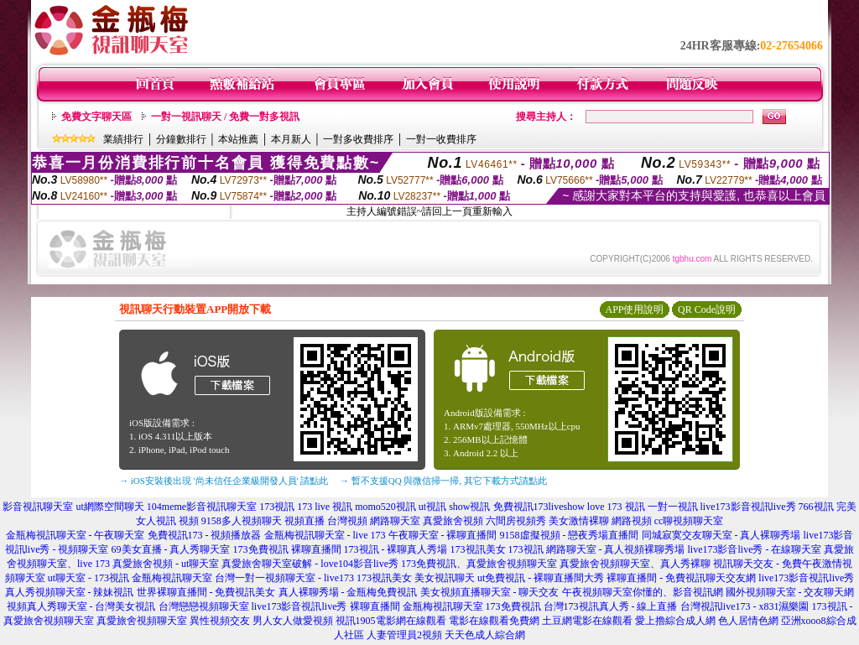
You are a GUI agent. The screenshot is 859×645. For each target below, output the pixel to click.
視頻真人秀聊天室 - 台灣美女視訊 (81, 606)
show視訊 (469, 506)
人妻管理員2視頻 (404, 635)
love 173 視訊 (616, 506)
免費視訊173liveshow (539, 506)
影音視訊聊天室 (38, 506)
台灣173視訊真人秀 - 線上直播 (611, 606)
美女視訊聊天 (444, 578)
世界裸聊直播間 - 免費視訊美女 (206, 592)
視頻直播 (304, 521)
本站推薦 (238, 139)
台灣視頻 (347, 521)
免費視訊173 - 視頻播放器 (205, 535)
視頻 (189, 521)
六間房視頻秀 (516, 521)
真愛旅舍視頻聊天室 (141, 621)
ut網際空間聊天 (109, 506)
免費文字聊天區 (96, 116)
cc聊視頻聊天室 (689, 521)
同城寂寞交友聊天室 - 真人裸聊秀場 (721, 535)
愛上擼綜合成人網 (675, 621)
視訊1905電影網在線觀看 (391, 621)
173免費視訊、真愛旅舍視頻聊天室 (479, 564)
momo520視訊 (385, 506)
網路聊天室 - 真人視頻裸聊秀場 (615, 549)
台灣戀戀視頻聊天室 (204, 606)
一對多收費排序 (358, 139)
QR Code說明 (707, 309)
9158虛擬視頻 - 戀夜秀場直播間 (569, 535)
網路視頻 (632, 521)
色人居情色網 (748, 621)
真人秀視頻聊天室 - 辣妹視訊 (69, 592)
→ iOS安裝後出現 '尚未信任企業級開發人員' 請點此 (223, 481)
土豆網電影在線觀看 (587, 621)
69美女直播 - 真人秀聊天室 (171, 549)
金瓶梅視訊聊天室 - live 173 (325, 535)
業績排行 (123, 139)
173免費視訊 (261, 549)
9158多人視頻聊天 (241, 521)
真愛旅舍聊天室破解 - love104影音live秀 (309, 564)
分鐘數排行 (181, 139)
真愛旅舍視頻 (453, 521)
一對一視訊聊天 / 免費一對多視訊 (225, 116)
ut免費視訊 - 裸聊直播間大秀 (540, 578)
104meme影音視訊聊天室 (202, 506)
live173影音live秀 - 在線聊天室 (755, 549)
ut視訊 (432, 506)
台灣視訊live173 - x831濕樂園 (745, 606)
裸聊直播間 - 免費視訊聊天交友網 (681, 578)
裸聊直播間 (316, 549)
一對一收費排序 (441, 139)
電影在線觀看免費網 (494, 621)
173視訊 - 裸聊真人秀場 (396, 549)
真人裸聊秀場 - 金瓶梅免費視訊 (348, 592)
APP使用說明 (634, 309)
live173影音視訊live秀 (748, 506)
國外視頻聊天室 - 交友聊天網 (790, 592)
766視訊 (816, 506)
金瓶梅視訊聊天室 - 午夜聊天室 (75, 535)
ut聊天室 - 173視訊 (88, 578)
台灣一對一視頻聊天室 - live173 (284, 578)
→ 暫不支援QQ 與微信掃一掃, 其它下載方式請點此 (443, 481)
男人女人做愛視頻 (292, 621)
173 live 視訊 (324, 506)
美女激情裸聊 (579, 521)
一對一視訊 (673, 506)
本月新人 (291, 139)
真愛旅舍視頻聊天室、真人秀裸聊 (635, 564)
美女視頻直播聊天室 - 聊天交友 (490, 592)
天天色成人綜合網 (485, 635)
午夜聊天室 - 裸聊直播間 (442, 535)
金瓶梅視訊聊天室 (172, 578)
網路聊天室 (395, 521)
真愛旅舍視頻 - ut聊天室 (165, 564)
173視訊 (276, 506)
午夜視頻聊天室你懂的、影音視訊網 (642, 592)
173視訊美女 (478, 549)
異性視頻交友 (220, 621)
